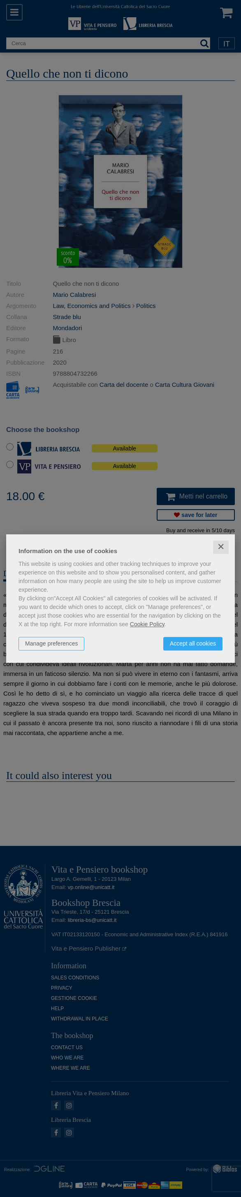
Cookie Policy (147, 624)
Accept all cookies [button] (193, 643)
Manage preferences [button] (51, 643)
